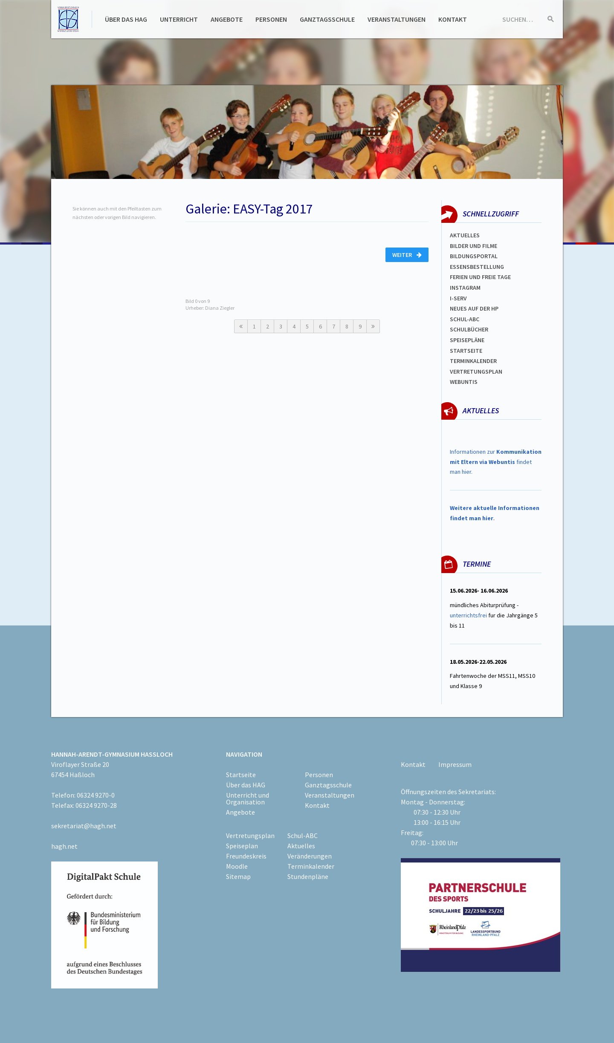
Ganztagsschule (327, 19)
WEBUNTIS (464, 382)
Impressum (455, 764)
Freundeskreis (246, 856)
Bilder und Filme (473, 246)
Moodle (237, 866)
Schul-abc (464, 319)
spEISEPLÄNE (467, 340)
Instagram (465, 287)
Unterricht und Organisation (247, 798)
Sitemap (238, 876)
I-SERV (458, 298)
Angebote (227, 19)
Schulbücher (469, 329)
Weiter (407, 255)
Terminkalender (473, 361)
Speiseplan (242, 845)
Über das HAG (126, 19)
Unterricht (179, 19)
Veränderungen (309, 856)
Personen (271, 19)
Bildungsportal (474, 256)
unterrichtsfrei (468, 615)
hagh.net (64, 846)
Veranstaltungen (397, 19)
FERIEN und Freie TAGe (480, 277)
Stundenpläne (307, 876)
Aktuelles (465, 235)
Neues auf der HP (474, 308)
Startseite (466, 350)
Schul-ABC (302, 835)
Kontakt (452, 19)
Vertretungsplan (476, 371)
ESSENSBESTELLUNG (477, 267)
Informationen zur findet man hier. (496, 462)
